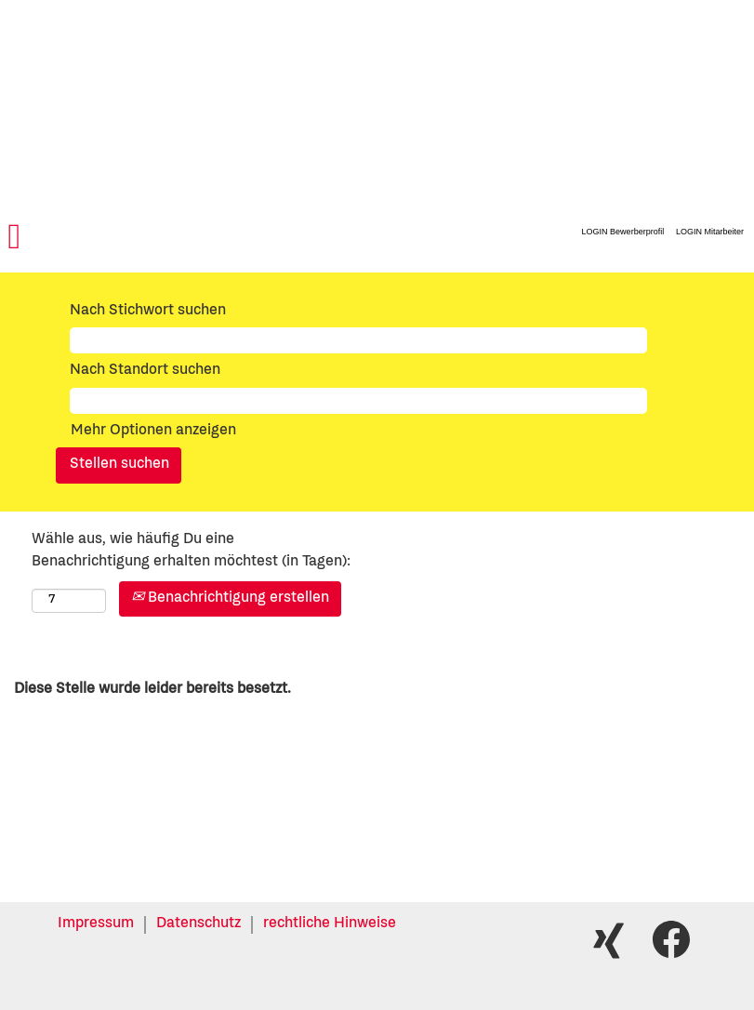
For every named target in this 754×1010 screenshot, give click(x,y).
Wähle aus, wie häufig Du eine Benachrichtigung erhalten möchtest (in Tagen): (191, 551)
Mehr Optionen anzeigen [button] (153, 431)
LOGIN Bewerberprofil (623, 231)
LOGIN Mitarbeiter (710, 231)
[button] (125, 239)
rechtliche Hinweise (329, 924)
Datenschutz (198, 924)
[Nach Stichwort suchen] (358, 340)
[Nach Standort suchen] (358, 401)
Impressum (96, 924)
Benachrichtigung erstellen (230, 598)
